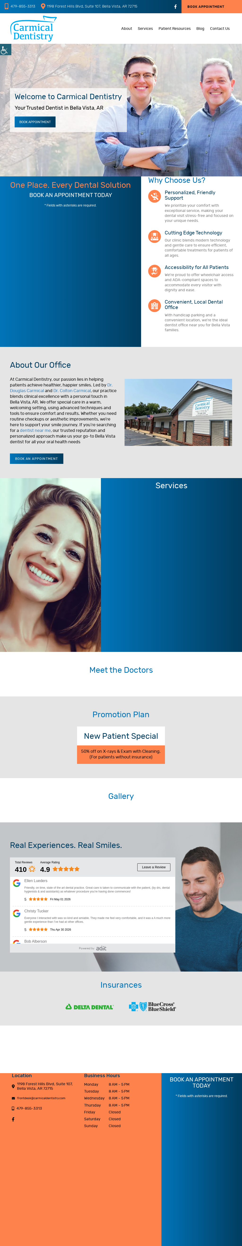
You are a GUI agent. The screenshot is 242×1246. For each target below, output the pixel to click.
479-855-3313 (20, 6)
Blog (200, 29)
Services (145, 29)
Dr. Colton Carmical (72, 391)
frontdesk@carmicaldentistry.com (38, 1098)
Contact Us (220, 29)
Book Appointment (205, 7)
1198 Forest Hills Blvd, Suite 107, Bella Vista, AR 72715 (89, 6)
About (126, 29)
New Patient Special (121, 736)
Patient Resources (175, 29)
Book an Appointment (36, 459)
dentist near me (35, 431)
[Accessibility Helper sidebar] (5, 49)
